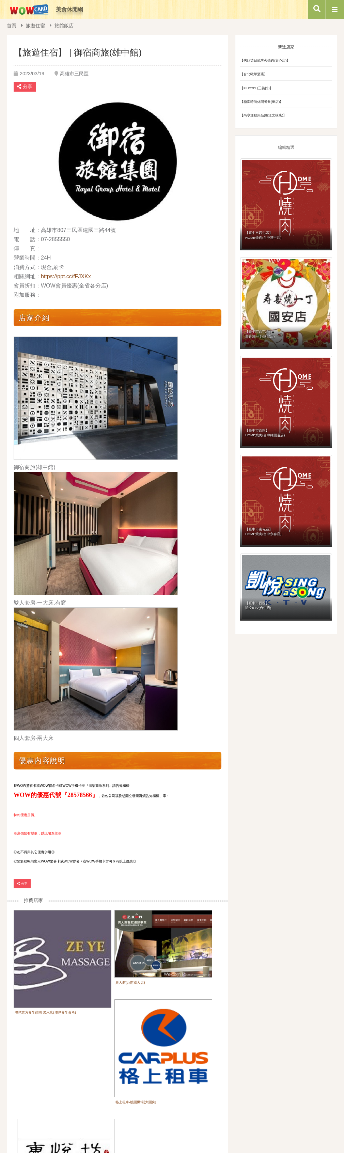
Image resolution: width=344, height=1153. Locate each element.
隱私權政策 (207, 1116)
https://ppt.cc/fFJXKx (66, 276)
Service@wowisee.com (250, 1134)
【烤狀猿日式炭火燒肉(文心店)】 (265, 60)
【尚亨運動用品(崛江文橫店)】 (263, 115)
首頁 (11, 25)
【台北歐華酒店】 (253, 74)
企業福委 (178, 1116)
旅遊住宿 (35, 25)
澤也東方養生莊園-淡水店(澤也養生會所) (44, 982)
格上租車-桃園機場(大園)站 (175, 982)
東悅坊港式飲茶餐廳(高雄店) (39, 1052)
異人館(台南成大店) (99, 962)
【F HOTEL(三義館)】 (256, 88)
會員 (153, 1116)
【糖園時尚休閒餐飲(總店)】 (261, 102)
